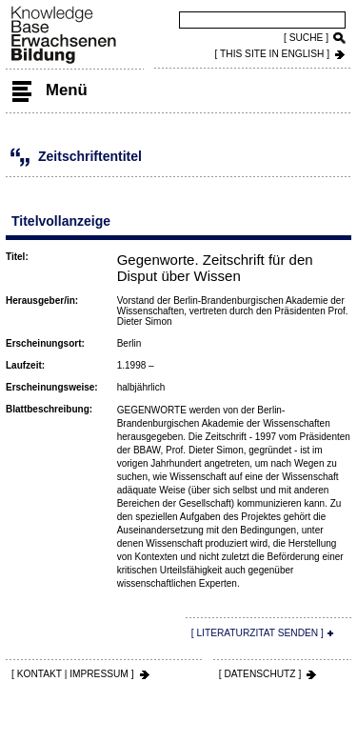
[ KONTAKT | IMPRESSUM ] (72, 674)
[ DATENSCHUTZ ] (260, 674)
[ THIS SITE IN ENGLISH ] (272, 54)
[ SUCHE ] (306, 37)
